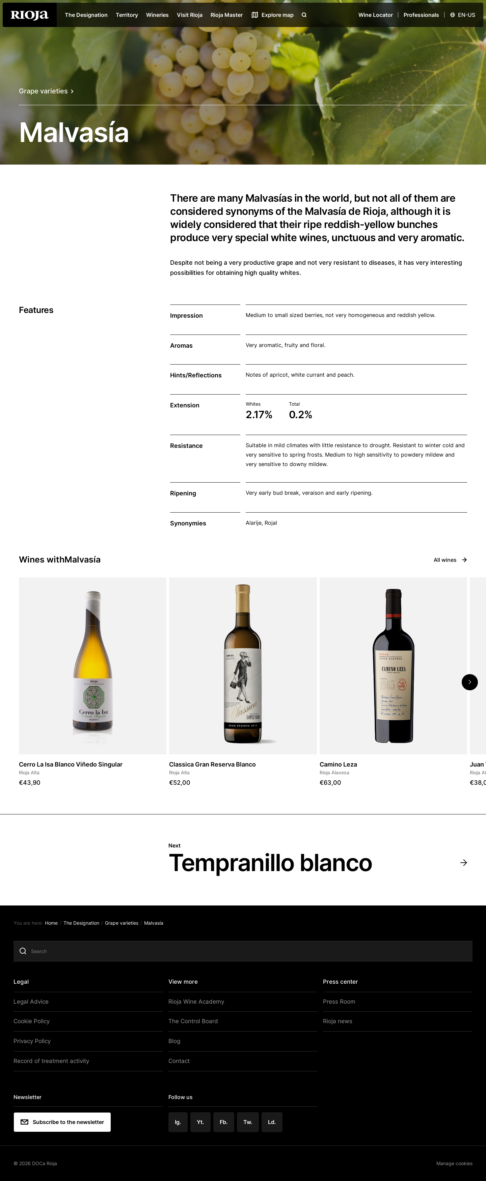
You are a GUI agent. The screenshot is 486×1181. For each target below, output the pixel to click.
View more (184, 984)
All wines (450, 560)
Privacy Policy (37, 1041)
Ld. (272, 1120)
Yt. (202, 1120)
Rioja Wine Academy (196, 1003)
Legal (26, 984)
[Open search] (304, 14)
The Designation (86, 14)
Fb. (225, 1120)
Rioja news (334, 1022)
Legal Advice (35, 1003)
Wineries (157, 14)
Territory (127, 14)
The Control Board (193, 1022)
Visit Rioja (189, 14)
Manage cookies (449, 1160)
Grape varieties (46, 91)
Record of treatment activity (55, 1060)
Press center (338, 984)
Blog (176, 1041)
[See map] (272, 15)
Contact (180, 1060)
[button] (470, 682)
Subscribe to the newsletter (67, 1120)
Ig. (180, 1120)
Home (56, 926)
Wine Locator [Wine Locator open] (375, 14)
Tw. (248, 1120)
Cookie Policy (36, 1022)
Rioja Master (227, 14)
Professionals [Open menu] (421, 14)
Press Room (336, 1003)
